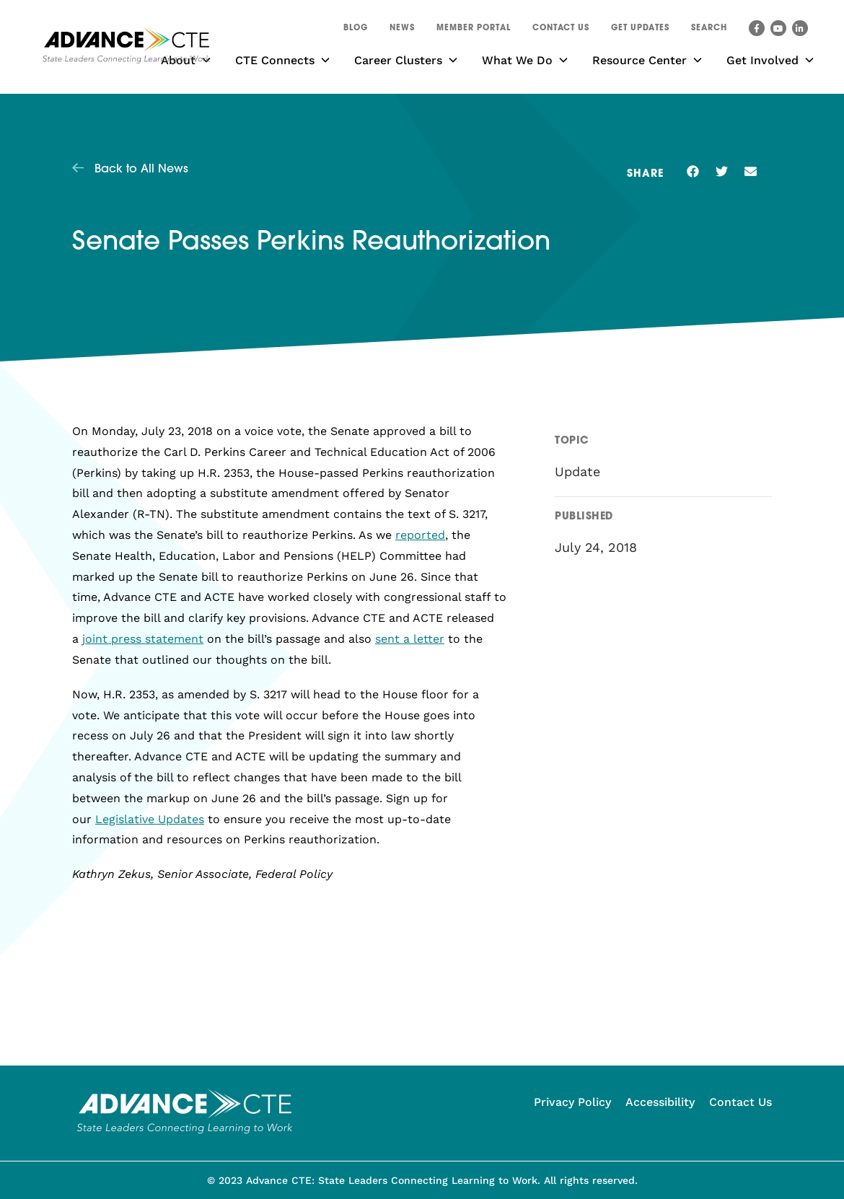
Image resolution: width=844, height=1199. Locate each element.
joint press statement (142, 639)
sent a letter (409, 639)
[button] (709, 30)
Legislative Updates (149, 819)
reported (420, 535)
